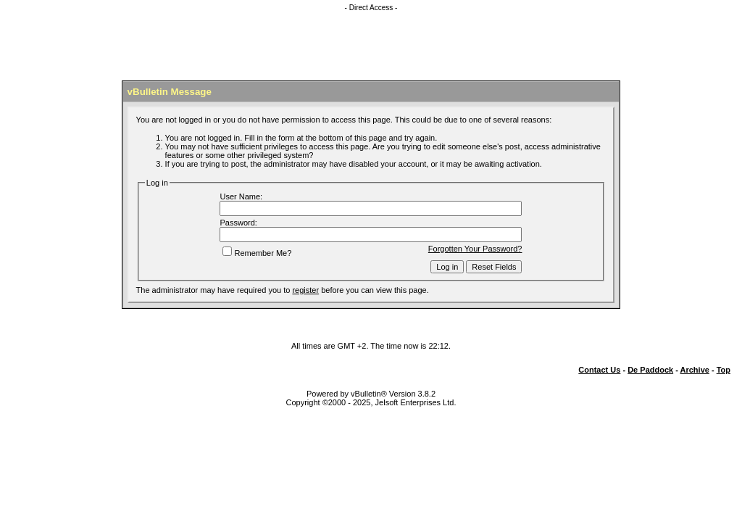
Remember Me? (256, 253)
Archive (694, 369)
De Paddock (650, 369)
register (305, 290)
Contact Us (599, 369)
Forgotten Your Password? (475, 248)
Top (723, 369)
